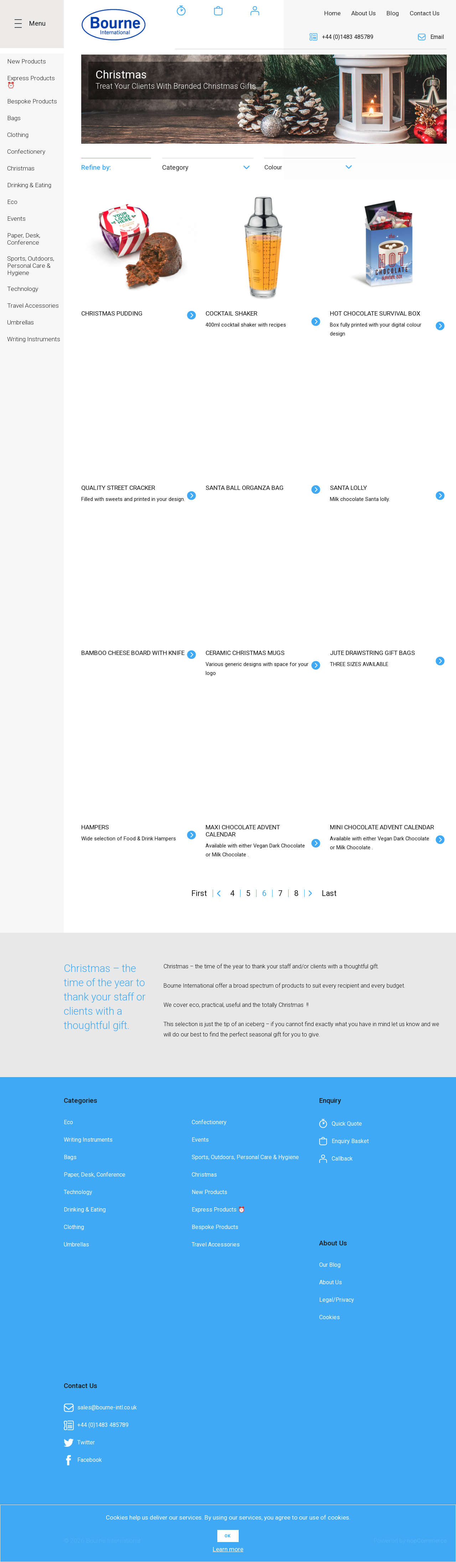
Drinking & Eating (85, 1209)
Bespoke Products (215, 1227)
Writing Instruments (88, 1139)
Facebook (89, 1459)
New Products (209, 1192)
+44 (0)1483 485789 (347, 37)
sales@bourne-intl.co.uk (107, 1407)
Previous (218, 893)
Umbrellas (76, 1244)
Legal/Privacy (336, 1299)
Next (310, 893)
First (199, 893)
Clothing (74, 1227)
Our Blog (330, 1264)
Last (329, 893)
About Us (330, 1282)
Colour (273, 167)
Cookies (329, 1317)
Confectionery (209, 1122)
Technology (78, 1192)
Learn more (228, 1549)
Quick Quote (181, 37)
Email (437, 37)
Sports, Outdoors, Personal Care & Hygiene (245, 1157)
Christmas (204, 1174)
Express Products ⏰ (218, 1209)
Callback (255, 37)
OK (227, 1535)
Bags (70, 1157)
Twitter (86, 1442)
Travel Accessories (216, 1244)
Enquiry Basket (218, 37)
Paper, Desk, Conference (94, 1174)
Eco (68, 1122)
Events (200, 1139)
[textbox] (221, 13)
